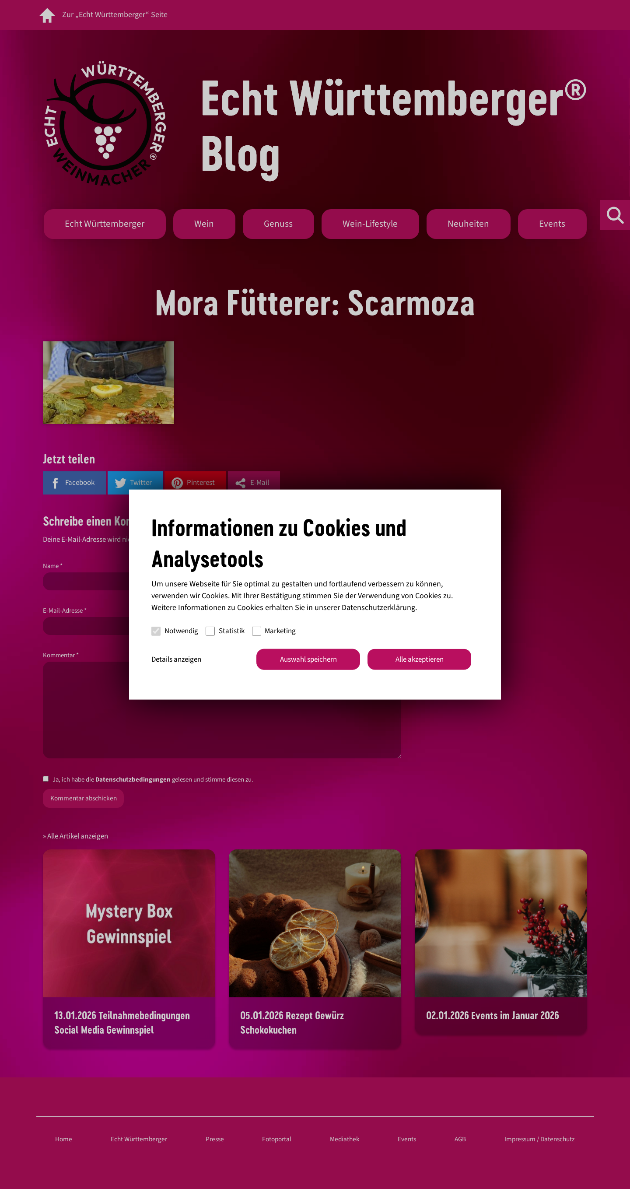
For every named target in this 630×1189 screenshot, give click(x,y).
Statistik (225, 631)
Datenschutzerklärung (378, 607)
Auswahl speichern (308, 659)
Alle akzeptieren (420, 659)
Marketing (274, 631)
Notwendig (174, 631)
